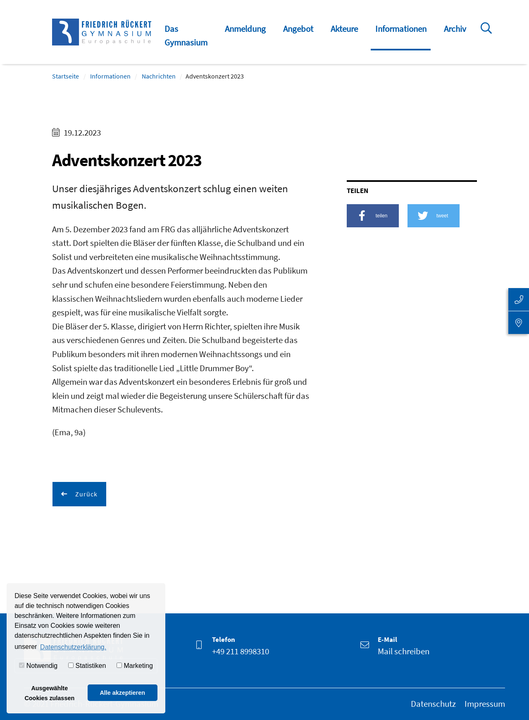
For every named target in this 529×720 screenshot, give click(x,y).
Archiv (455, 28)
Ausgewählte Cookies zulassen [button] (49, 693)
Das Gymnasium (185, 35)
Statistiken (87, 665)
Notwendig (38, 665)
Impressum (485, 703)
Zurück (86, 494)
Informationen (401, 28)
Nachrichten (159, 76)
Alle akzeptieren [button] (122, 692)
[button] (373, 215)
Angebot (298, 28)
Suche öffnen (487, 40)
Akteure (344, 28)
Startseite (65, 76)
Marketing (135, 665)
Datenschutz (433, 703)
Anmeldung (245, 28)
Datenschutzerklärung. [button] (73, 647)
